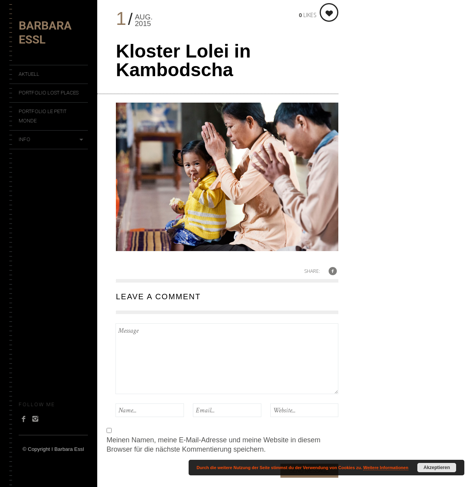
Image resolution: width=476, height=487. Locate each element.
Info (24, 139)
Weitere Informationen (385, 467)
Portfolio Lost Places (49, 93)
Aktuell (29, 74)
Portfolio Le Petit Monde (42, 116)
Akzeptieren (437, 467)
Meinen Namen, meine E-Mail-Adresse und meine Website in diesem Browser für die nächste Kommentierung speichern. (213, 444)
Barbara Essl (45, 32)
